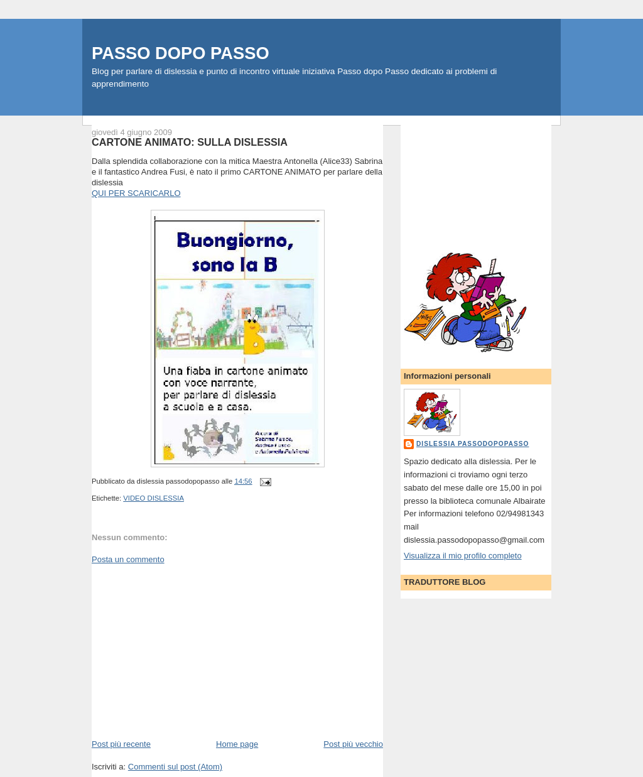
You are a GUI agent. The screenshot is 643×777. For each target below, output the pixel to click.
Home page (237, 744)
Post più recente (121, 744)
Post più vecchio (353, 744)
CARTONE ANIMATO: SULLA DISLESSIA (190, 142)
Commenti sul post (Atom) (175, 766)
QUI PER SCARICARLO (136, 193)
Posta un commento (128, 559)
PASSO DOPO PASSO (180, 53)
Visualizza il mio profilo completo (463, 555)
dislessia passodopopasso (472, 443)
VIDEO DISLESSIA (153, 498)
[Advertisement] (186, 650)
